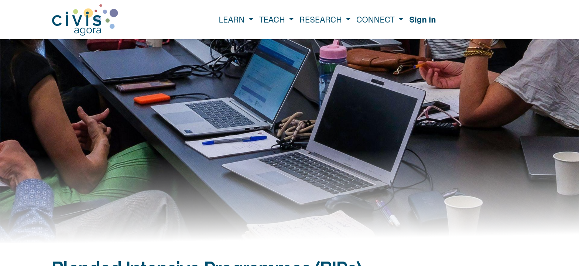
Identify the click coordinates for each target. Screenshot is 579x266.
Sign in (422, 19)
